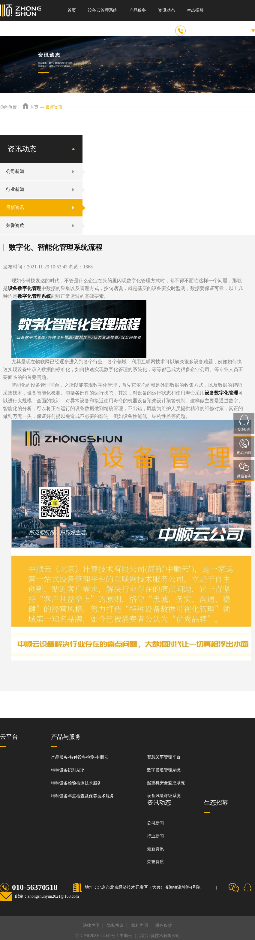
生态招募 (195, 10)
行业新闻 (15, 189)
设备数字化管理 (24, 288)
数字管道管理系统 (164, 770)
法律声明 (91, 925)
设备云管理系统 (102, 10)
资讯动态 (166, 10)
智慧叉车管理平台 (164, 757)
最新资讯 (54, 107)
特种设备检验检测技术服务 (76, 783)
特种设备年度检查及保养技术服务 (82, 796)
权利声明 (139, 925)
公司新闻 (15, 171)
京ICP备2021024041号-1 (96, 935)
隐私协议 (115, 925)
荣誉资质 (15, 225)
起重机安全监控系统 (166, 783)
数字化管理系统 (34, 296)
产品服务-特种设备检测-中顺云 (79, 757)
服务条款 (163, 925)
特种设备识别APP (67, 770)
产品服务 (137, 10)
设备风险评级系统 (164, 795)
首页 (72, 10)
